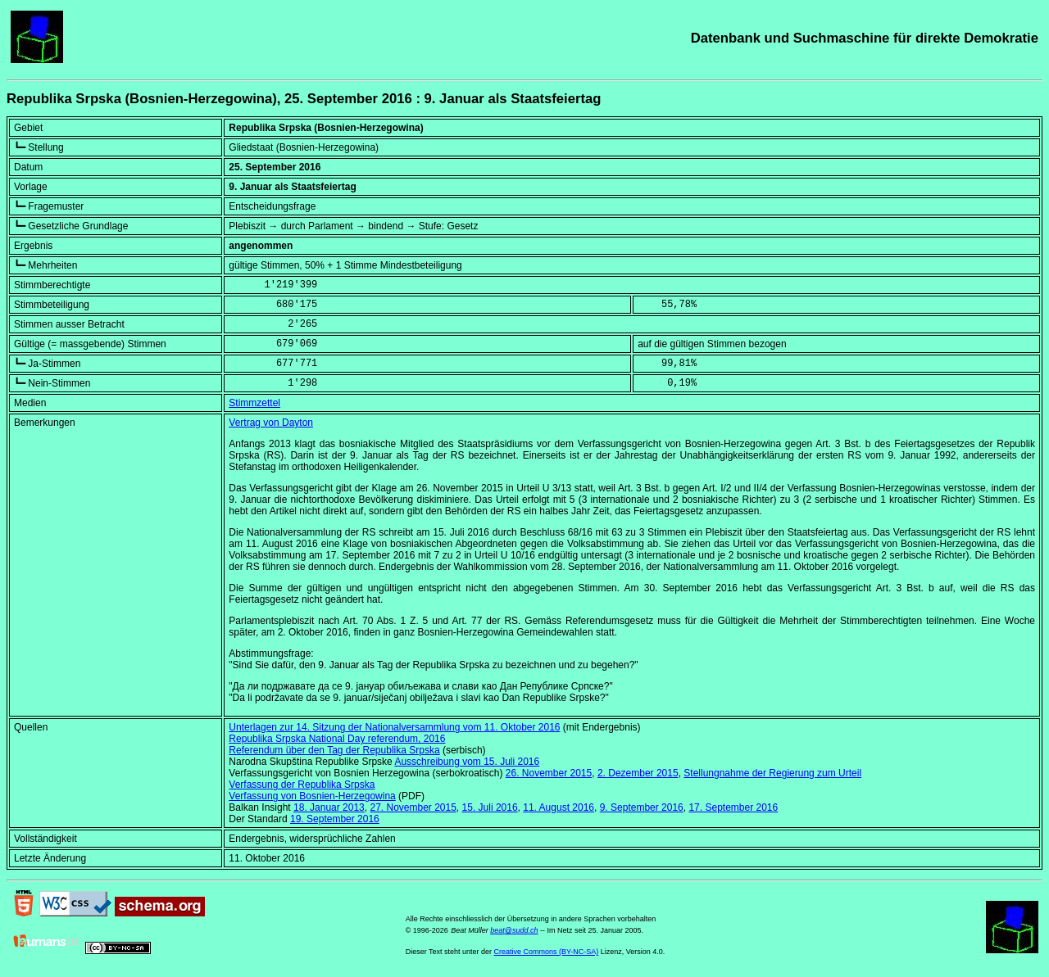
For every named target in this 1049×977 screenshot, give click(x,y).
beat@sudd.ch (514, 930)
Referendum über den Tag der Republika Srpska (334, 750)
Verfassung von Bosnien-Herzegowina (312, 796)
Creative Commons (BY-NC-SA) (546, 952)
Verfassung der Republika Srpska (302, 784)
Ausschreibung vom (466, 761)
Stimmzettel (254, 403)
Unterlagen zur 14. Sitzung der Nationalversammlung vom (394, 727)
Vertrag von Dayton (271, 422)
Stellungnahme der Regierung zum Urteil (772, 773)
